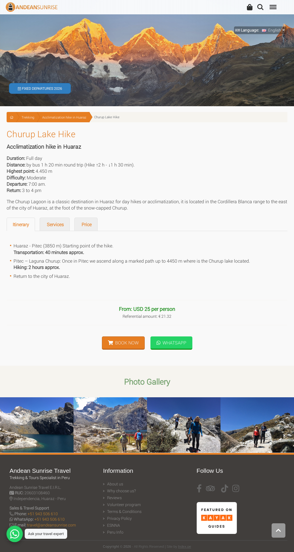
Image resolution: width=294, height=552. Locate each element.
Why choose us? (121, 490)
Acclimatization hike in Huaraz (64, 117)
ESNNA (113, 525)
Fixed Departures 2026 (40, 88)
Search (260, 7)
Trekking (28, 117)
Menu (272, 4)
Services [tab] (55, 224)
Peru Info (115, 532)
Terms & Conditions (124, 511)
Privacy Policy (119, 518)
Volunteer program (124, 504)
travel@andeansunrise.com (51, 525)
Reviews (114, 497)
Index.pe (184, 547)
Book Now (123, 343)
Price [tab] (86, 224)
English (271, 30)
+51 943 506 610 (43, 513)
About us (115, 484)
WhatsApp (171, 343)
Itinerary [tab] (21, 224)
